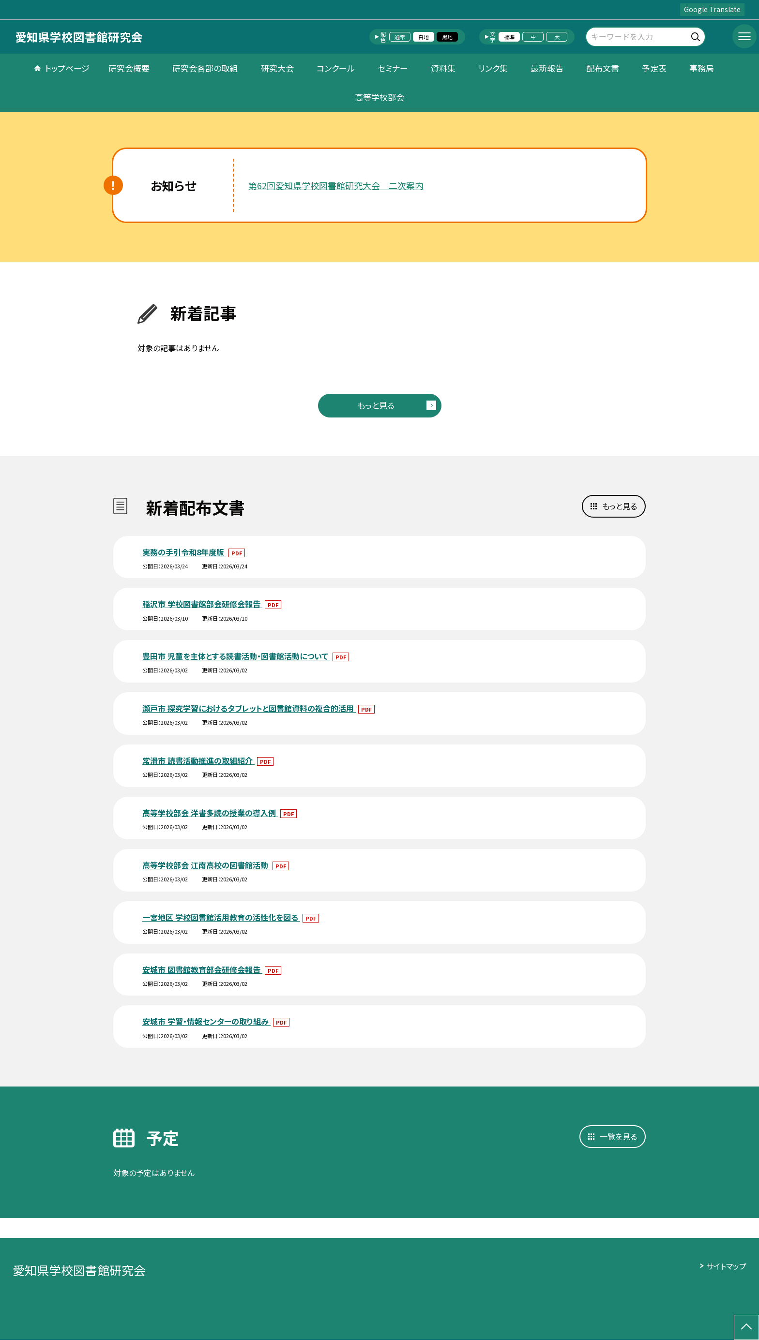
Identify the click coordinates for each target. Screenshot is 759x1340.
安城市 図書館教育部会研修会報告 (202, 969)
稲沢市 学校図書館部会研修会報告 (202, 604)
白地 (423, 37)
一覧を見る (618, 1136)
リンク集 (493, 68)
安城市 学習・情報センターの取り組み (206, 1021)
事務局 (701, 68)
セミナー (393, 68)
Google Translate (712, 9)
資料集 (443, 68)
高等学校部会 (379, 97)
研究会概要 (129, 68)
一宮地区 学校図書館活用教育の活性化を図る (221, 917)
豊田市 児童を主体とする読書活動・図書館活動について (236, 656)
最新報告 (547, 68)
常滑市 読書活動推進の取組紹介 (198, 760)
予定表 (654, 68)
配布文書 (602, 68)
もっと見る (376, 405)
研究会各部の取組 (205, 68)
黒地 (447, 37)
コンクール (336, 68)
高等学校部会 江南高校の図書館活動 (206, 865)
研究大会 (277, 68)
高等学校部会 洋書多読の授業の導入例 (210, 813)
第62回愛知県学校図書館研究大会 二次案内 (336, 185)
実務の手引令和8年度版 (184, 552)
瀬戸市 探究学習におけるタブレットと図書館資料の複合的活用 (249, 708)
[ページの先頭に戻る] (746, 1327)
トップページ (67, 68)
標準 (509, 37)
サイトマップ (726, 1266)
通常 (400, 37)
